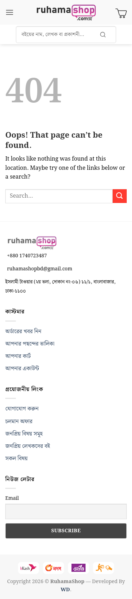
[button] (9, 12)
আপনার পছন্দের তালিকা (30, 344)
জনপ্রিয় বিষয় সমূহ (24, 434)
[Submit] (120, 196)
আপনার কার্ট (18, 356)
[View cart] (121, 12)
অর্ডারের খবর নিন (23, 331)
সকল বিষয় (16, 458)
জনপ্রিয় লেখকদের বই (27, 446)
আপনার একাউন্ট (22, 368)
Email (12, 498)
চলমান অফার (18, 421)
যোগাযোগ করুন (22, 409)
